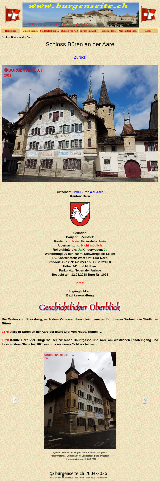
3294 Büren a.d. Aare (87, 192)
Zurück (80, 57)
